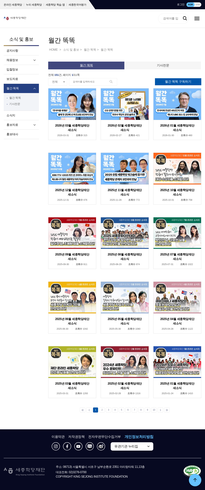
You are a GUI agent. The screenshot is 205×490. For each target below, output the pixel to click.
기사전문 (14, 103)
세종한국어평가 (77, 4)
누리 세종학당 (34, 4)
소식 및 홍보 (21, 39)
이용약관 (58, 436)
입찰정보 (12, 69)
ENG (198, 4)
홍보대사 (12, 134)
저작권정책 (76, 436)
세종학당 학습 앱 (55, 4)
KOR (190, 4)
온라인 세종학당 (13, 4)
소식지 (10, 115)
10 (154, 410)
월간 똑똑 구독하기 (178, 81)
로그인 (181, 4)
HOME (53, 49)
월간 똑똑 (12, 88)
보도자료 (12, 78)
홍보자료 (12, 124)
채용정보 (12, 60)
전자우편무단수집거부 (104, 436)
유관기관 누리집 (126, 446)
